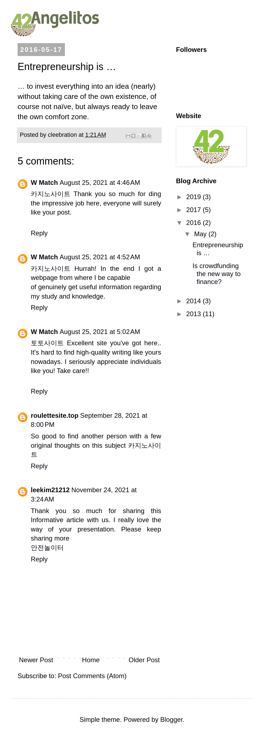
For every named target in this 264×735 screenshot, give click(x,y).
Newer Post (36, 660)
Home (91, 660)
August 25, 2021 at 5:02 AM (100, 331)
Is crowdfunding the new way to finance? (217, 273)
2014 (194, 301)
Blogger (171, 719)
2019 (194, 197)
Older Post (144, 660)
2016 (194, 222)
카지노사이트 (50, 193)
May (201, 234)
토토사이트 (47, 343)
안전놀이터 (47, 547)
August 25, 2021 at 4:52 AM (100, 257)
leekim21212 (50, 490)
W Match (44, 182)
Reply (39, 233)
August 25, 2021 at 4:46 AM (100, 182)
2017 (194, 209)
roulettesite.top (54, 415)
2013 (194, 314)
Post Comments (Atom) (92, 676)
